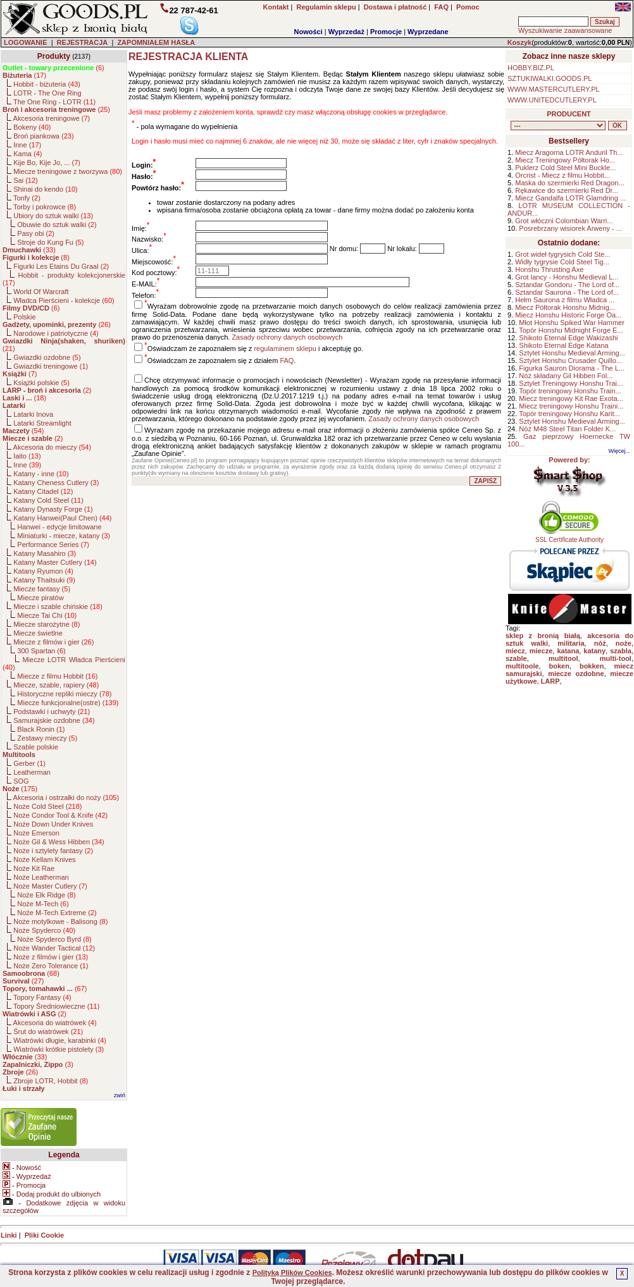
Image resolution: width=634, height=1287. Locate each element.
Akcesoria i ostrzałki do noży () (66, 797)
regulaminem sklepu (285, 348)
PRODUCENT (569, 114)
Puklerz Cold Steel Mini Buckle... (565, 167)
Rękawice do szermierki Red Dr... (566, 190)
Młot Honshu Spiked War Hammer (571, 322)
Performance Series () (53, 544)
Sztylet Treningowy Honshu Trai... (571, 383)
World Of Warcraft (40, 291)
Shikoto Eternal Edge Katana (563, 345)
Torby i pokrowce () (44, 207)
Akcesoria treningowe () (51, 118)
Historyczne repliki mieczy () (64, 694)
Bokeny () (32, 127)
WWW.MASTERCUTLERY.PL (553, 89)
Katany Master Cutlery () (54, 562)
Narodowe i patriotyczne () (56, 333)
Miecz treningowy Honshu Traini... (571, 406)
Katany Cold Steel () (48, 500)
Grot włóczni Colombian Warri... (563, 221)
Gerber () (29, 763)
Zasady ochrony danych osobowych (287, 337)
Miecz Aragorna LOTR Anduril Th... (569, 152)
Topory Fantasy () (42, 997)
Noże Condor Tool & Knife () (60, 815)
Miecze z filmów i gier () (53, 642)
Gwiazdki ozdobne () (46, 357)
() (53, 67)
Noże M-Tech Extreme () (56, 912)
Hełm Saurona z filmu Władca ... (564, 300)
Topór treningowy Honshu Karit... (569, 413)
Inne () (27, 145)
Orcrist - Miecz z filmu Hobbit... (562, 175)
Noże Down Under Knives (53, 824)
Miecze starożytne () (46, 624)
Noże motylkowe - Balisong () (60, 921)
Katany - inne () (40, 473)
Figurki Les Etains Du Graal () (61, 266)
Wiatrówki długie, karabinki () (59, 1040)
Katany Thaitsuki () (44, 580)
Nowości (308, 31)
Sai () (25, 180)
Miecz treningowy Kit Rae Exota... (571, 398)
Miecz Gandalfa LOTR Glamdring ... (570, 198)
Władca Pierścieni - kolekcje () (64, 300)
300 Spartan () (41, 651)
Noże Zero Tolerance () (50, 966)
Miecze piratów (40, 597)
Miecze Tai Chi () (47, 615)
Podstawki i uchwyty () (51, 711)
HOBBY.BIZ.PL (530, 67)
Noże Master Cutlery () (50, 886)
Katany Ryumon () (43, 571)
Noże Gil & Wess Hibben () (58, 842)
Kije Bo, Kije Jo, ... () (46, 162)
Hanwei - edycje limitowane (59, 527)
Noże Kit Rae (33, 868)
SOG (20, 781)
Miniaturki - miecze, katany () (63, 535)
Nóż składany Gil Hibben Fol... (565, 375)
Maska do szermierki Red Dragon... (569, 183)
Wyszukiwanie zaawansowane (565, 30)
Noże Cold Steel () (47, 806)
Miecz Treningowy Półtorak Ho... (565, 160)
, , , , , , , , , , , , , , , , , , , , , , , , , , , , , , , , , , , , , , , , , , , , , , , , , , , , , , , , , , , (558, 125)
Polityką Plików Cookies (292, 1272)
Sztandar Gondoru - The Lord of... (567, 284)
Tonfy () (26, 198)
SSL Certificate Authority (570, 537)
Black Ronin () (41, 729)
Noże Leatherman (40, 877)
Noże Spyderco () (44, 930)
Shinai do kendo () (45, 189)
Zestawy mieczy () (47, 738)
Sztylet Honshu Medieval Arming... (572, 353)
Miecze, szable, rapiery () (56, 685)
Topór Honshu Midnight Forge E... (571, 330)
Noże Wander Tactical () (54, 948)
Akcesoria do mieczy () (52, 447)
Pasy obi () (35, 233)
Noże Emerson (36, 833)
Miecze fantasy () (41, 589)
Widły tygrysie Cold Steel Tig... (562, 262)
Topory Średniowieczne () (56, 1006)
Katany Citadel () (43, 491)
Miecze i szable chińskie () (58, 606)
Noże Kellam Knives (44, 859)
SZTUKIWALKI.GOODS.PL (549, 78)
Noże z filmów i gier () (50, 957)
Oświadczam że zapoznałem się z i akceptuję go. (255, 348)
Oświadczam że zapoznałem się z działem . (221, 360)
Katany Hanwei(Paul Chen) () (62, 518)
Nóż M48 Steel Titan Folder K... (567, 429)
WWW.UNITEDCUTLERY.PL (552, 100)
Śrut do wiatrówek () (48, 1031)
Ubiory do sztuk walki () (53, 215)
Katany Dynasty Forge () (52, 509)
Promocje (386, 31)
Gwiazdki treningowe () (50, 366)
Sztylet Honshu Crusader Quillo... (570, 360)
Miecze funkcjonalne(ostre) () (67, 702)
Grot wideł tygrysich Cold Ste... (562, 254)
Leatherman (32, 772)
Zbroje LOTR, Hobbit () (50, 1081)
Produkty (53, 56)
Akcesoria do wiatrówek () (55, 1022)
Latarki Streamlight (42, 423)
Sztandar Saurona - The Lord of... (567, 292)
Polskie (24, 317)
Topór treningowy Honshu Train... (570, 391)
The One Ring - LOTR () (54, 102)
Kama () (27, 153)
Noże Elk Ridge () (46, 895)
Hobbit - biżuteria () (46, 84)
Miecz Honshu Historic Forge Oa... (568, 315)
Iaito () (26, 456)
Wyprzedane (428, 31)
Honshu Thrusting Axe (549, 269)
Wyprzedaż (346, 31)
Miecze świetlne (38, 633)
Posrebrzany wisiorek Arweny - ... (570, 228)
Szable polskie (35, 747)
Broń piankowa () (43, 136)
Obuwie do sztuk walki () (56, 224)
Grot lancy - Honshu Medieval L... (566, 277)
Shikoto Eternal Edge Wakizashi (568, 338)
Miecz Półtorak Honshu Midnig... (565, 307)
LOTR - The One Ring (47, 93)
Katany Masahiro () (44, 553)
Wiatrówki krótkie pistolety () (58, 1049)
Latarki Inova (33, 414)
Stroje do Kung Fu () (50, 242)
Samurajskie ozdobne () (53, 720)
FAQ (287, 360)
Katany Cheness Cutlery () (56, 482)
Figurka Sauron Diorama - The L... (572, 368)
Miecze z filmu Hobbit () (57, 676)
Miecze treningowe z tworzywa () (67, 171)
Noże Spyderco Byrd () (54, 939)
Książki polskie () (41, 382)
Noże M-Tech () (42, 904)
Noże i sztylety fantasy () (53, 850)
